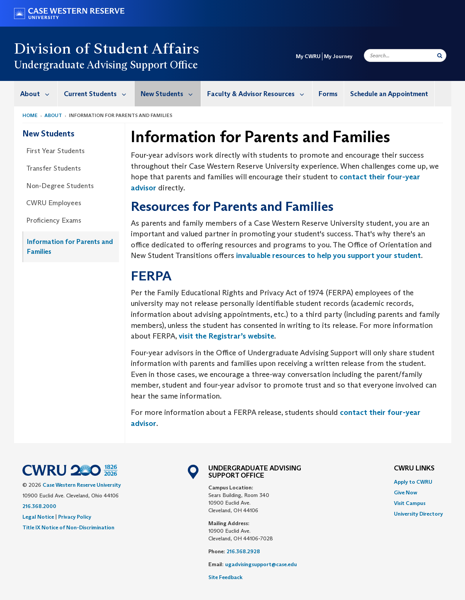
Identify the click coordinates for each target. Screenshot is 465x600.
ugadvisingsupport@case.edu (261, 564)
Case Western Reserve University (82, 484)
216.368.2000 (39, 506)
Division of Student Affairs (107, 48)
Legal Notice (38, 516)
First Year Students (55, 151)
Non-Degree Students (60, 186)
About (38, 93)
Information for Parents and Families (70, 246)
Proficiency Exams (53, 220)
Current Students (99, 93)
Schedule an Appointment (389, 94)
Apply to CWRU (413, 481)
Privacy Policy (74, 516)
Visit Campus (409, 503)
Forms (328, 94)
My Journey (338, 56)
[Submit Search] (439, 55)
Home (30, 115)
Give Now (405, 492)
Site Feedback (225, 577)
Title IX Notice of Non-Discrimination (68, 527)
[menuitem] (36, 93)
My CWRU (308, 56)
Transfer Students (53, 168)
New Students (171, 93)
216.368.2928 (243, 551)
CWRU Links (414, 468)
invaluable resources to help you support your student (328, 255)
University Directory (418, 513)
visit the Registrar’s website (226, 335)
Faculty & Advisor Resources (259, 93)
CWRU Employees (53, 203)
